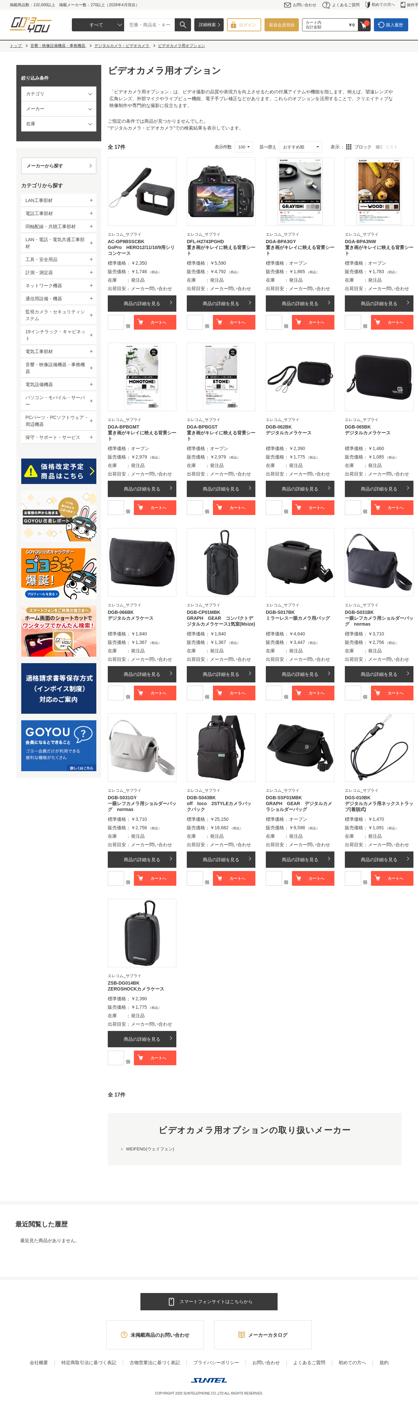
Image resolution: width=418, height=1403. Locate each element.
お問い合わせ (300, 5)
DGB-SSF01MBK (284, 797)
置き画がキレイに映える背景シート (221, 250)
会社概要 (39, 1362)
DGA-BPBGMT (123, 426)
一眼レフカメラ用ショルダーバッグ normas (379, 621)
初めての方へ (380, 5)
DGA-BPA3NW (360, 241)
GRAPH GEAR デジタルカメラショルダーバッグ (299, 806)
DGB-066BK (121, 612)
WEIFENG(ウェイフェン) (150, 1148)
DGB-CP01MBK (203, 612)
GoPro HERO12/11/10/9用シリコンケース (141, 250)
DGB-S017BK (280, 612)
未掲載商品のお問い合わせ (160, 1335)
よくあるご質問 (341, 5)
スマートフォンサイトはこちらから (216, 1301)
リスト (391, 146)
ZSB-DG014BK (123, 983)
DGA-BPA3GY (281, 241)
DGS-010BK (358, 797)
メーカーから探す (44, 165)
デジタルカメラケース (289, 432)
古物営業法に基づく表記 (155, 1362)
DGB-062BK (279, 426)
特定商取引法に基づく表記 (88, 1362)
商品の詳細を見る (142, 303)
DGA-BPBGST (202, 426)
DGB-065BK (358, 426)
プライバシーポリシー (216, 1362)
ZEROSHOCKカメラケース (136, 988)
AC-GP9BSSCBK (126, 241)
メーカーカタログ (267, 1335)
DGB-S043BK (201, 797)
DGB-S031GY (122, 797)
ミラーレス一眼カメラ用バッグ (298, 618)
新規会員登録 (282, 25)
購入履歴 (394, 25)
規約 (384, 1362)
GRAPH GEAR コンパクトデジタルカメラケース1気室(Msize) (221, 621)
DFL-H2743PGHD (205, 241)
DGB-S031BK (359, 612)
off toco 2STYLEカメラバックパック (219, 806)
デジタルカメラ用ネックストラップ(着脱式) (379, 806)
